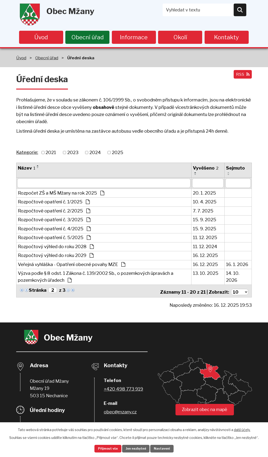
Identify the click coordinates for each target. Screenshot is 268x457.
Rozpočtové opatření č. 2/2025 (54, 211)
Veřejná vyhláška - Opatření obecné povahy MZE (71, 265)
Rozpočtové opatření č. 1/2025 (54, 202)
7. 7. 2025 (203, 211)
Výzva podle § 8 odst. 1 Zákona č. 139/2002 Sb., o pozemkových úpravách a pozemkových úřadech (95, 277)
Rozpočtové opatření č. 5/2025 (54, 238)
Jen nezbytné (136, 448)
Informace (134, 37)
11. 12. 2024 (205, 247)
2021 (51, 153)
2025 (117, 153)
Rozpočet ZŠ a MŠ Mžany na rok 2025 (61, 193)
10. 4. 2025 (204, 202)
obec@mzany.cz (120, 411)
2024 (95, 153)
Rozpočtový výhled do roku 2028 (56, 247)
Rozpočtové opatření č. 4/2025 (54, 229)
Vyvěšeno (205, 168)
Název (26, 168)
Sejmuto (235, 168)
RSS (241, 77)
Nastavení (167, 448)
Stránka (37, 291)
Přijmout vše (103, 448)
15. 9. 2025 (204, 220)
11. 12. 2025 (205, 238)
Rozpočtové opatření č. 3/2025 (54, 220)
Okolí (180, 37)
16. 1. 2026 (237, 265)
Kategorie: (27, 153)
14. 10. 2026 (232, 277)
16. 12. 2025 (205, 256)
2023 (72, 153)
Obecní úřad (87, 37)
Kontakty (226, 37)
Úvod (41, 37)
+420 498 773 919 (123, 388)
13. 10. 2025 (205, 274)
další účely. (242, 429)
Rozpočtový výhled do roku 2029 (55, 256)
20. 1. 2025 (204, 193)
